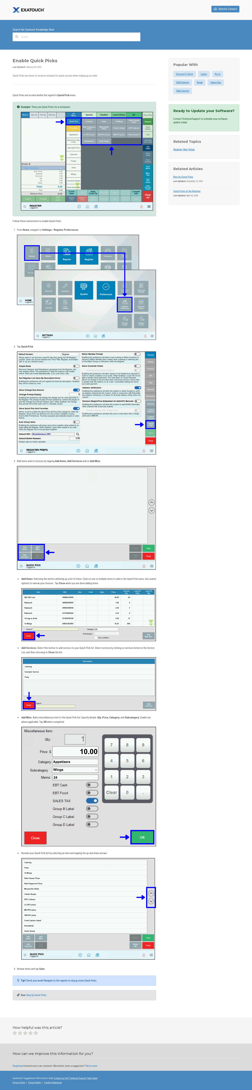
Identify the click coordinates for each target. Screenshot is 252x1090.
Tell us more (91, 1065)
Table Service (182, 90)
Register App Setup (184, 149)
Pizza (217, 74)
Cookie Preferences (53, 1082)
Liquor (204, 74)
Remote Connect (225, 9)
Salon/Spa (215, 82)
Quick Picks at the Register (187, 191)
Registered (18, 1065)
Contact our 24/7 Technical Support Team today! (76, 1078)
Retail (200, 82)
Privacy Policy (19, 1082)
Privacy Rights (34, 1082)
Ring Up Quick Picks (36, 995)
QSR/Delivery (182, 82)
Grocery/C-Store (184, 74)
